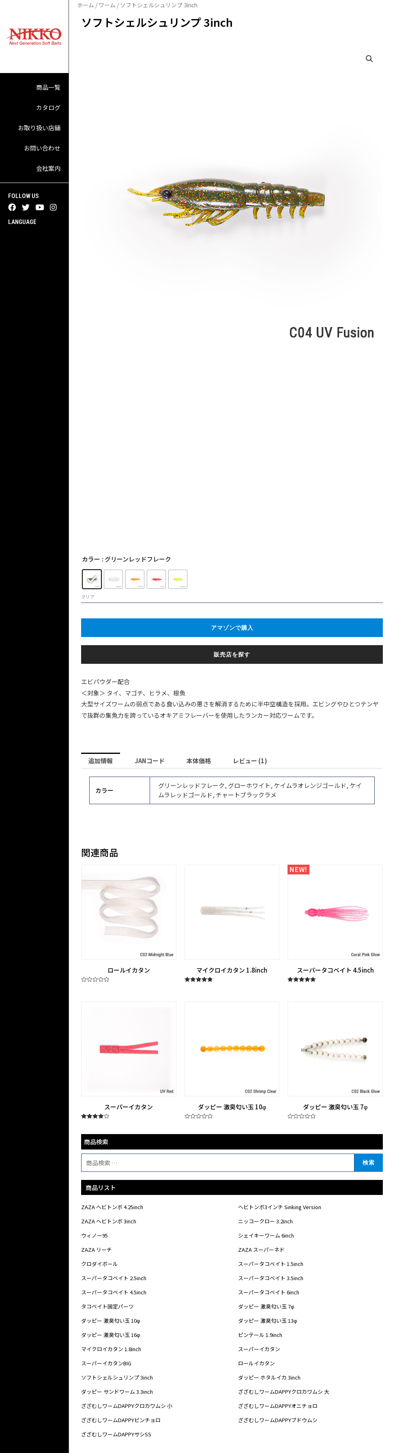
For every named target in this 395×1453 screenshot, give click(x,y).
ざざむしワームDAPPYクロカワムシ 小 (126, 1406)
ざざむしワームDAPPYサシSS (116, 1434)
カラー (91, 559)
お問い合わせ (42, 148)
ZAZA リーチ (96, 1249)
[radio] (92, 579)
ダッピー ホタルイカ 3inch (269, 1377)
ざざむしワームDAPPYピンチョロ (121, 1420)
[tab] (100, 760)
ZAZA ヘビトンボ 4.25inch (112, 1207)
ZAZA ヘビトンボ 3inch (108, 1221)
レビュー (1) (250, 760)
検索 (369, 1162)
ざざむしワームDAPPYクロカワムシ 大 (283, 1391)
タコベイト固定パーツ (107, 1306)
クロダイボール (99, 1264)
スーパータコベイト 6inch (268, 1292)
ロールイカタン (256, 1363)
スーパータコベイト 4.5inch (113, 1292)
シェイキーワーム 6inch (266, 1235)
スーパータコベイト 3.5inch (270, 1278)
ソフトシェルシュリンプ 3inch (117, 1377)
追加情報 (100, 760)
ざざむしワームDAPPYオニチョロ (278, 1406)
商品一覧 (48, 87)
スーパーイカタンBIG (106, 1363)
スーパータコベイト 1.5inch (270, 1264)
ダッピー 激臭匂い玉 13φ (267, 1320)
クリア (87, 596)
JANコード (150, 760)
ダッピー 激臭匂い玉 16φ (110, 1335)
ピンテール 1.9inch (260, 1335)
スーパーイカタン (259, 1349)
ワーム (107, 5)
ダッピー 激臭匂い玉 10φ (110, 1320)
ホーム (85, 5)
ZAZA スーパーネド (261, 1249)
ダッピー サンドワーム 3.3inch (117, 1391)
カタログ (48, 107)
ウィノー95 (94, 1235)
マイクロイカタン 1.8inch (111, 1349)
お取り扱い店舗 (39, 127)
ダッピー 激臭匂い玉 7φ (266, 1306)
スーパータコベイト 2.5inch (113, 1278)
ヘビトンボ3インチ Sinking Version (279, 1207)
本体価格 (199, 760)
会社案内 (48, 168)
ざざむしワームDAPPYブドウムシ (278, 1420)
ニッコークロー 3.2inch (265, 1221)
